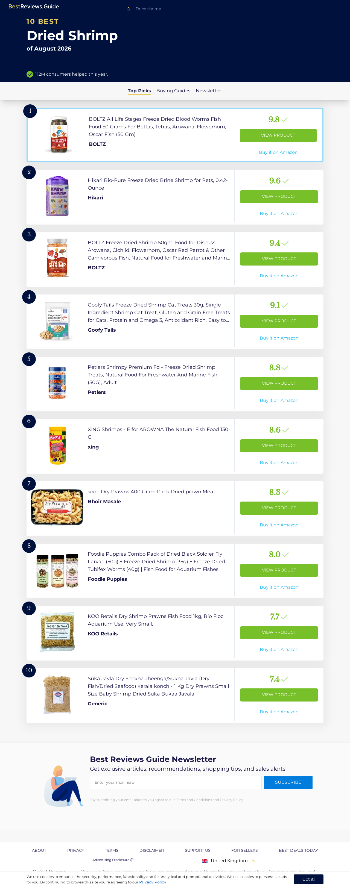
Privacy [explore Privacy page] (75, 850)
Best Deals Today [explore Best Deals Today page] (298, 850)
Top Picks (139, 90)
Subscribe (288, 782)
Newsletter (208, 90)
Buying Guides (173, 90)
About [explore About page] (39, 850)
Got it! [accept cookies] (308, 879)
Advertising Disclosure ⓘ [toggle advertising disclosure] (112, 860)
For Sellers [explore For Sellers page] (244, 850)
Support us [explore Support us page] (198, 850)
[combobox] (175, 9)
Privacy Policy (152, 882)
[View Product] (175, 135)
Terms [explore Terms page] (111, 850)
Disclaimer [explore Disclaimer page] (151, 850)
